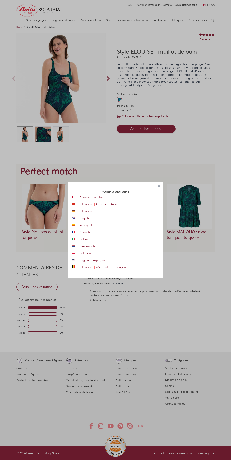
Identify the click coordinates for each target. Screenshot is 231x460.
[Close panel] (159, 186)
